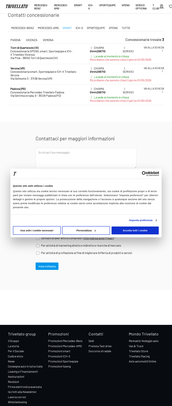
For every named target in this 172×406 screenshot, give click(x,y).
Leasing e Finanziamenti (23, 371)
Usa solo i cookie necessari (36, 230)
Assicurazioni (16, 376)
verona (48, 40)
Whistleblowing (17, 402)
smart (78, 5)
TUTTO (126, 28)
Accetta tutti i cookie (135, 230)
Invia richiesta (47, 267)
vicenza (31, 40)
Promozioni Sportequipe (63, 361)
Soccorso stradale (100, 351)
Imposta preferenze (141, 220)
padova (15, 40)
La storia (13, 346)
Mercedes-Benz (41, 7)
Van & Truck (136, 346)
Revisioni (13, 381)
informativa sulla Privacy (98, 238)
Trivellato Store (138, 351)
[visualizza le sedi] (161, 6)
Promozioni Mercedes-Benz (65, 340)
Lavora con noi (17, 397)
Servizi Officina (141, 7)
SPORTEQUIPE (96, 28)
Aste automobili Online (142, 361)
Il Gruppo (13, 340)
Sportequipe (107, 5)
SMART (67, 28)
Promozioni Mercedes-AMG (65, 346)
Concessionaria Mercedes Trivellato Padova (37, 92)
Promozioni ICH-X (59, 356)
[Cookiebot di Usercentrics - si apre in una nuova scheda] (144, 173)
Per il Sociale (16, 351)
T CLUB (156, 7)
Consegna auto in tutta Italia (25, 366)
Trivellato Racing (139, 356)
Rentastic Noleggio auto (144, 340)
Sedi (91, 340)
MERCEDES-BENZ (22, 28)
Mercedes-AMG (61, 7)
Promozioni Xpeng (59, 366)
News (11, 361)
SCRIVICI (128, 49)
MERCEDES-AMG (48, 28)
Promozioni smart (59, 351)
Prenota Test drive (100, 346)
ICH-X (90, 7)
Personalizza (86, 230)
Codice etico (15, 356)
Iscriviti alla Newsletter (22, 391)
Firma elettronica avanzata (25, 386)
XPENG (126, 5)
